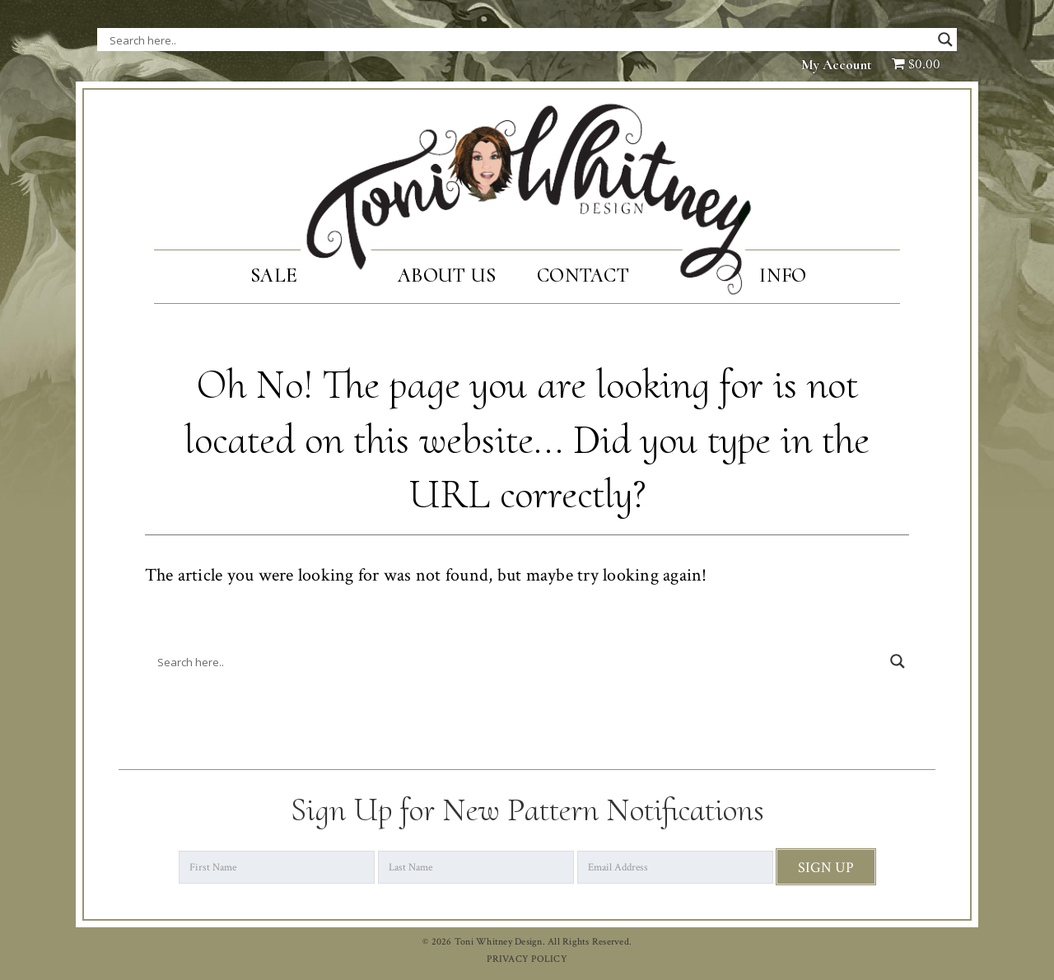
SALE (273, 275)
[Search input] (274, 39)
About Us (447, 275)
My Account (836, 64)
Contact (583, 275)
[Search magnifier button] (945, 39)
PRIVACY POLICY (527, 959)
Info (782, 275)
